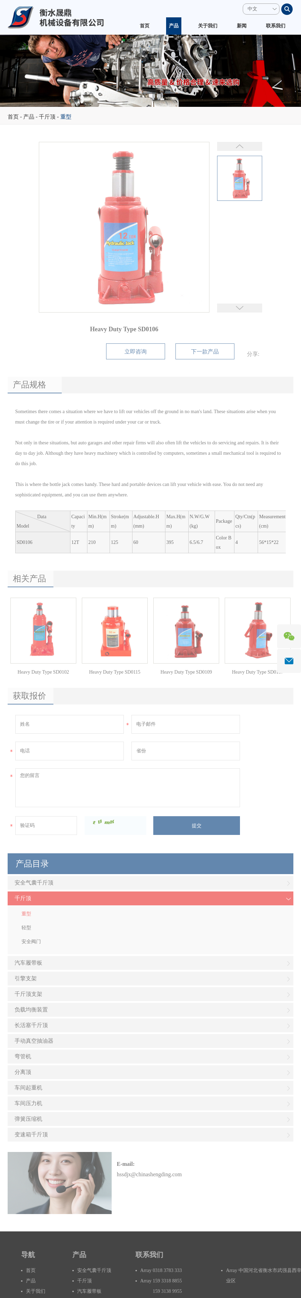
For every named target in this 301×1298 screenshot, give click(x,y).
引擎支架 (153, 979)
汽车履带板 (153, 963)
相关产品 (29, 578)
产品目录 (32, 863)
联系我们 (275, 25)
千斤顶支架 (153, 995)
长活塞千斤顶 (153, 1026)
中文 (252, 8)
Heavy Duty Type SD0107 (257, 672)
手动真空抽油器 (153, 1041)
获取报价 (29, 695)
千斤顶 (47, 117)
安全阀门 (31, 941)
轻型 (26, 927)
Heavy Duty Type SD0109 (186, 672)
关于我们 (207, 25)
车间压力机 (153, 1104)
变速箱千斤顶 (153, 1135)
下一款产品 (205, 352)
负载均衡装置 (153, 1010)
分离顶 (153, 1073)
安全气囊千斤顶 (153, 883)
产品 (174, 25)
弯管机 (153, 1057)
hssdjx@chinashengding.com (149, 1174)
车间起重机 (153, 1088)
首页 (144, 25)
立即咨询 (135, 352)
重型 (65, 117)
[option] (150, 71)
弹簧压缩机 (153, 1120)
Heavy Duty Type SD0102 (43, 672)
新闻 (242, 25)
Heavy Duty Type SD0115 (114, 672)
